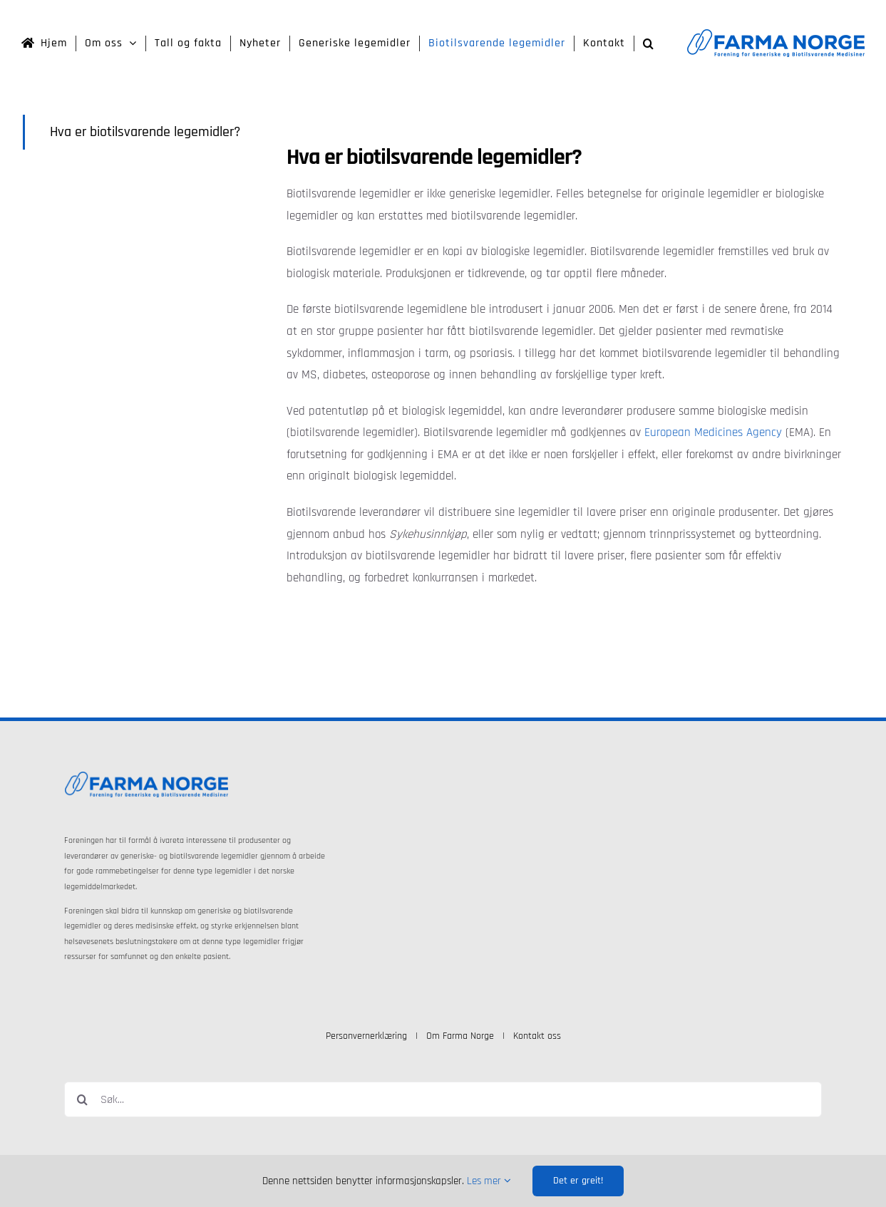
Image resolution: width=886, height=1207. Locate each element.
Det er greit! (578, 1180)
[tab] (144, 132)
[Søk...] (443, 1099)
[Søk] (82, 1099)
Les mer (489, 1181)
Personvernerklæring (366, 1036)
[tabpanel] (564, 369)
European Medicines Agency (713, 432)
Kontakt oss (537, 1036)
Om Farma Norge (460, 1036)
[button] (648, 43)
